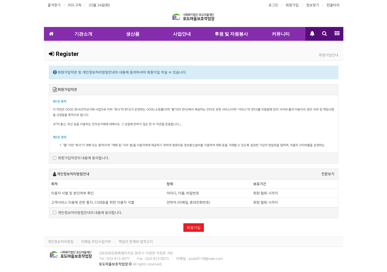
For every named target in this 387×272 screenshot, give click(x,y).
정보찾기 (312, 5)
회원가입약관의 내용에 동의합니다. (81, 158)
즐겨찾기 (54, 5)
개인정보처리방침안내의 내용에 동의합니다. (87, 213)
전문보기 (327, 174)
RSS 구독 (75, 5)
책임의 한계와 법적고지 (136, 242)
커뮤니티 (281, 33)
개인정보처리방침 (61, 242)
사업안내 (182, 33)
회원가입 (292, 5)
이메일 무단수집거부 (96, 242)
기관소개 (83, 33)
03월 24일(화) (99, 5)
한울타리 (333, 5)
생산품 (132, 33)
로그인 (273, 5)
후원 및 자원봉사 (231, 33)
